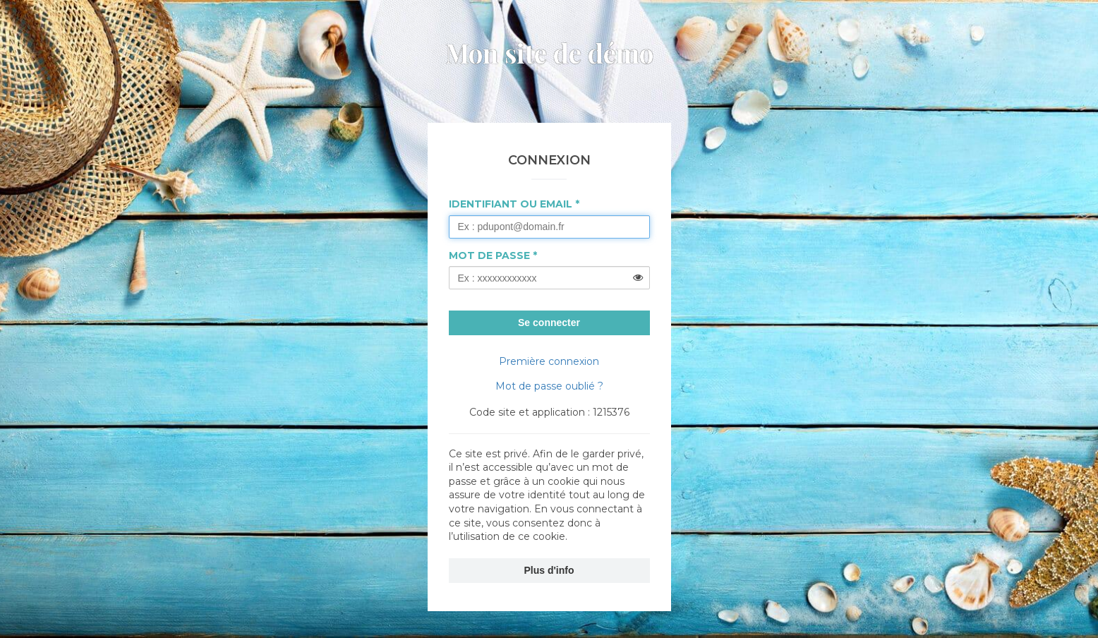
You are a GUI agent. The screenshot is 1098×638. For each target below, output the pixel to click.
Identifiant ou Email (510, 204)
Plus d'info (549, 570)
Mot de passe (489, 255)
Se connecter (549, 322)
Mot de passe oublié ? (549, 386)
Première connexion (549, 361)
